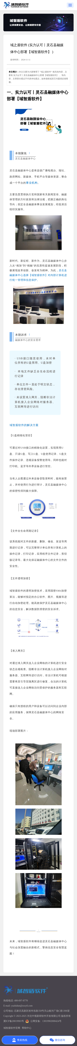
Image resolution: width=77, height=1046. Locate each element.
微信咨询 (57, 1040)
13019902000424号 (51, 1021)
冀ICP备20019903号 (13, 1021)
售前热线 (19, 1040)
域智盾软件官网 (11, 1028)
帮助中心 (26, 1028)
